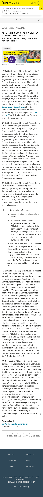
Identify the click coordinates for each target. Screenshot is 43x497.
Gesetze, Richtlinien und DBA (15, 8)
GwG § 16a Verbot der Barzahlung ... (16, 13)
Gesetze (30, 8)
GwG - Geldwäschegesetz (12, 11)
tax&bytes (30, 466)
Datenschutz (20, 479)
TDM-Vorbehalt (26, 477)
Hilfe (37, 477)
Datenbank (12, 460)
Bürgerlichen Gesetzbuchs (13, 107)
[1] (17, 41)
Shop (28, 460)
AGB (15, 477)
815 (36, 112)
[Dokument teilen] (39, 20)
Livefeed (11, 466)
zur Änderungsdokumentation (15, 424)
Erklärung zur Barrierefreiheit (21, 482)
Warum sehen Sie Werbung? (13, 65)
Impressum (7, 477)
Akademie (30, 454)
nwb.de (11, 454)
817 (7, 115)
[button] (31, 3)
